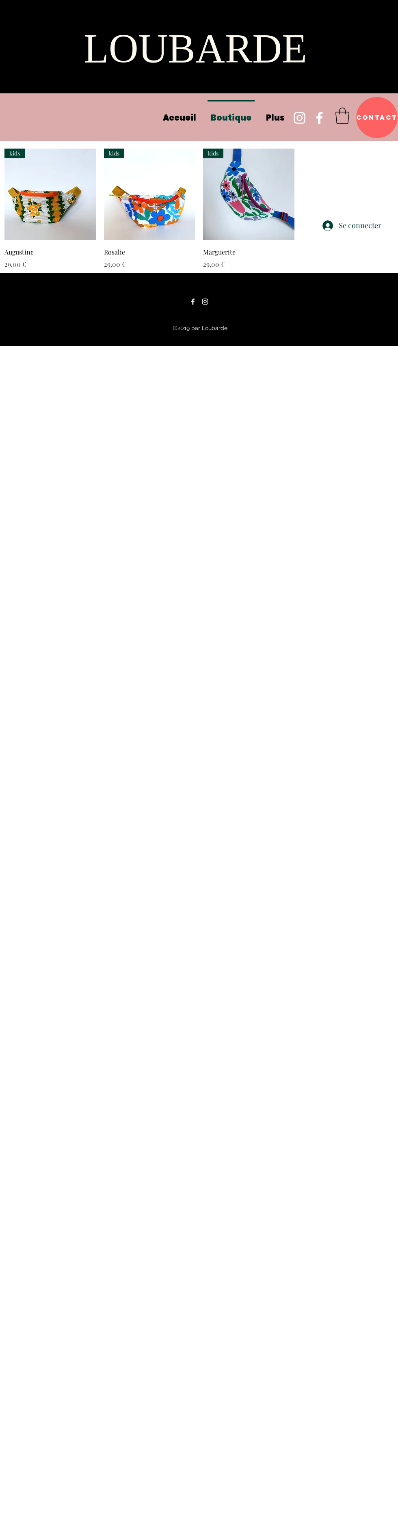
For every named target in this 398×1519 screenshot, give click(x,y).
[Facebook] (319, 118)
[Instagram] (299, 118)
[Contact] (377, 117)
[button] (342, 116)
